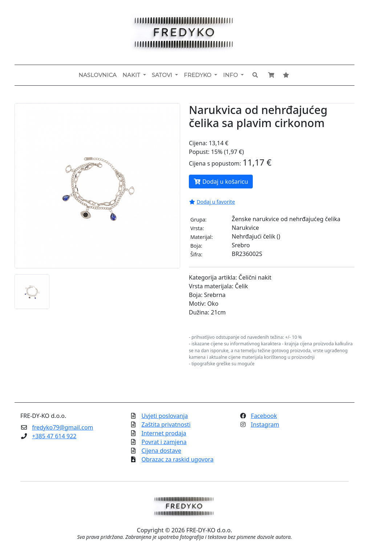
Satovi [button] (163, 75)
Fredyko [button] (198, 75)
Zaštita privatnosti (166, 424)
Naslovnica (97, 75)
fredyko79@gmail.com (62, 427)
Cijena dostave (162, 451)
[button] (255, 75)
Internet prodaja (164, 433)
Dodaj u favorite (212, 201)
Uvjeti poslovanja (165, 416)
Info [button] (231, 75)
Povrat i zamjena (164, 442)
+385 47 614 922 (54, 436)
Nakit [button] (132, 75)
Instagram (265, 424)
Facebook (264, 416)
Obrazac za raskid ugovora (178, 459)
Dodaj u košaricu (221, 182)
